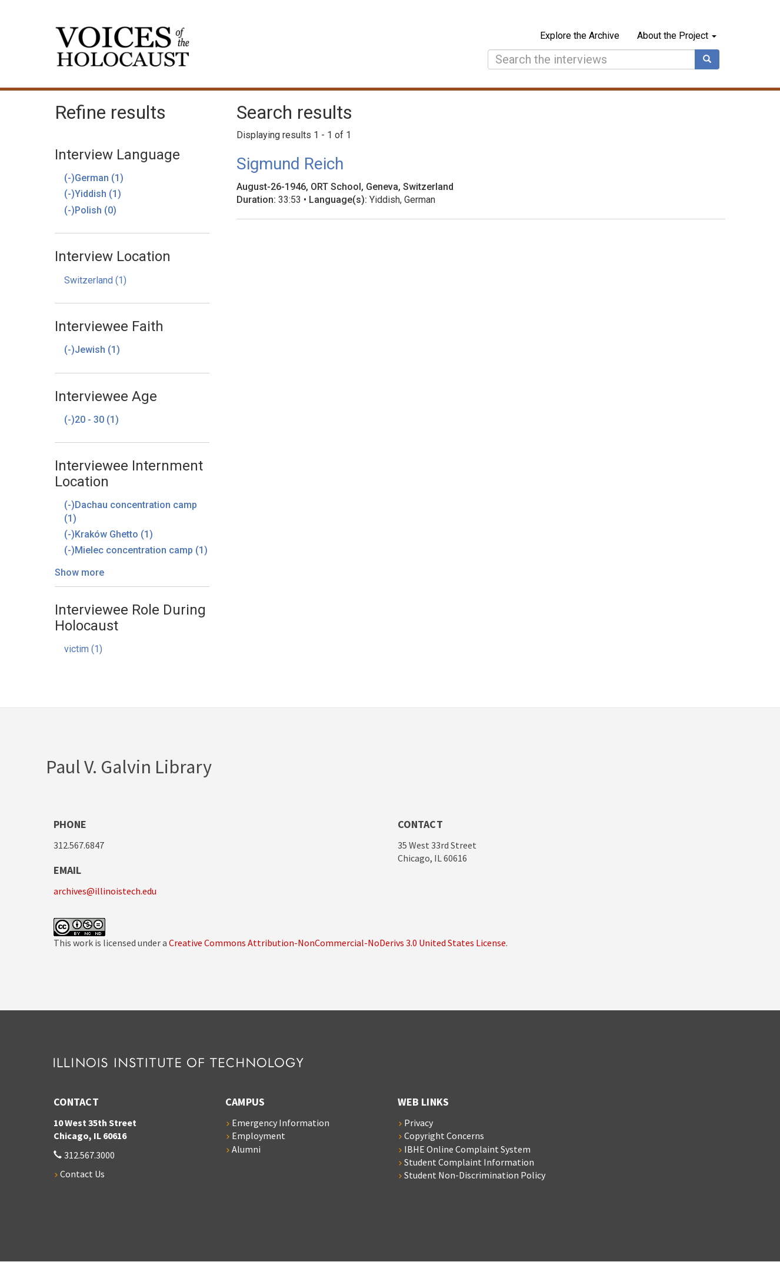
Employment (258, 1135)
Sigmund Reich (290, 163)
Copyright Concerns (444, 1135)
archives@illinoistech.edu (105, 891)
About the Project (676, 35)
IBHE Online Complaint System (467, 1149)
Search (711, 59)
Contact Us (82, 1174)
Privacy (418, 1123)
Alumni (246, 1149)
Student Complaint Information (469, 1162)
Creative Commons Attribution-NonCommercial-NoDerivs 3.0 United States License (337, 943)
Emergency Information (280, 1123)
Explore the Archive (579, 35)
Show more (79, 572)
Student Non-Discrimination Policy (474, 1175)
